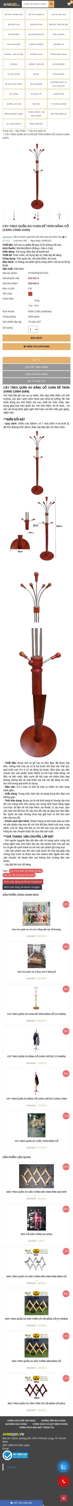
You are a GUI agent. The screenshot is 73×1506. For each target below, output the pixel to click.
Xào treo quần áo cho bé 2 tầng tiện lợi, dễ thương (36, 929)
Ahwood (11, 1467)
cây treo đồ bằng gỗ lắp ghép (19, 875)
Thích (6, 240)
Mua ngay (36, 338)
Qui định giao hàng (16, 1424)
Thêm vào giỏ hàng (36, 346)
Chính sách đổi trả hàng (21, 1420)
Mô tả (36, 360)
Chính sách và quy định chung (50, 1424)
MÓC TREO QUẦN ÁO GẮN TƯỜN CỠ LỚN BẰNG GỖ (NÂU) (36, 1403)
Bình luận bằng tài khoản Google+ (22, 887)
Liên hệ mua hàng (36, 374)
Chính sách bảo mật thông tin (36, 1427)
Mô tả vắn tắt (36, 381)
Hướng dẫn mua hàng (53, 1420)
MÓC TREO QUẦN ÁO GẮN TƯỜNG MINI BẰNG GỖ (36, 1361)
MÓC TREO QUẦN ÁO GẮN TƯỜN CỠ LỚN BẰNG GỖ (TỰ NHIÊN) (36, 1319)
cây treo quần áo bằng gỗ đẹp (26, 870)
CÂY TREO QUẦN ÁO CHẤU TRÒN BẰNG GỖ (36, 1141)
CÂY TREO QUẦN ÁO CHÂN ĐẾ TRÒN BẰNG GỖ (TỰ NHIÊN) (36, 1014)
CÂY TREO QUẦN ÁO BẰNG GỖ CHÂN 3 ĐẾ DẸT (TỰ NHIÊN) (36, 1056)
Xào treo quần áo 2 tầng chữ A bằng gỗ (36, 972)
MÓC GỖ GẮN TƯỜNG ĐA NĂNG (36, 1234)
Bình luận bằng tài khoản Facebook (23, 881)
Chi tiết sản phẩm (36, 367)
